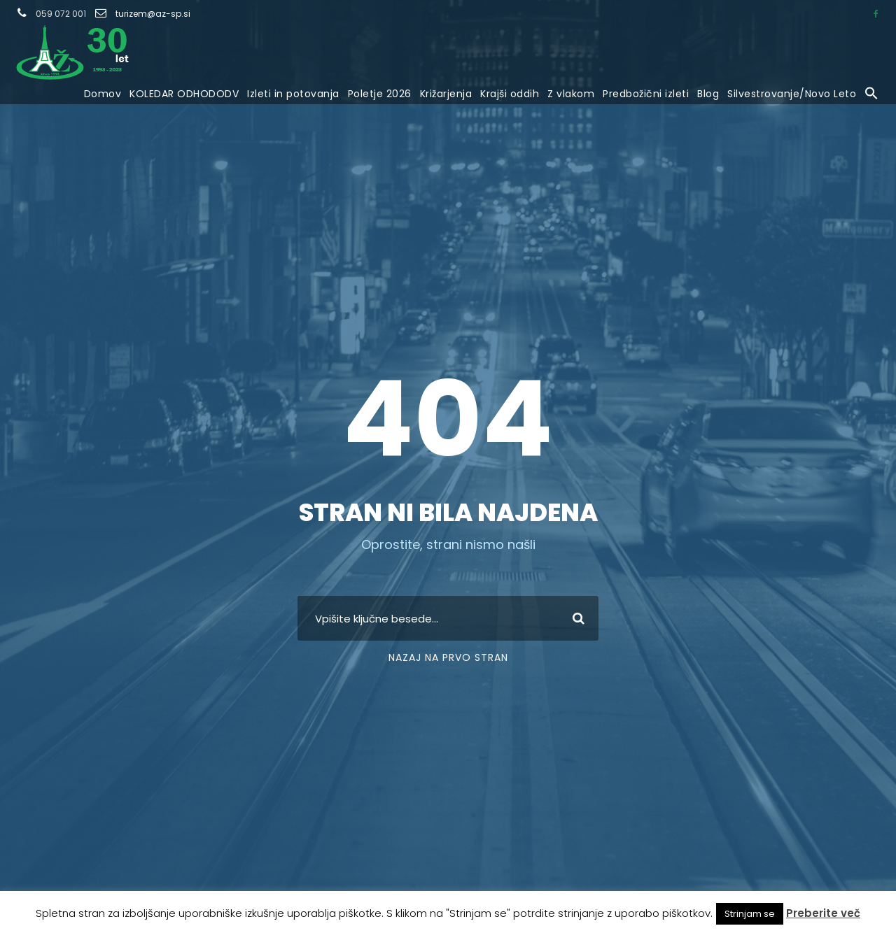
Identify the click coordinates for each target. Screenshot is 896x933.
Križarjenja (446, 94)
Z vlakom (570, 94)
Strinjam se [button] (749, 913)
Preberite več (823, 913)
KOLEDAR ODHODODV (184, 94)
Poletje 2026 (380, 94)
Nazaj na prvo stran (448, 657)
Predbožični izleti (646, 94)
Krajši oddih (509, 94)
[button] (871, 94)
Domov (103, 94)
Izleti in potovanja (293, 94)
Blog (708, 94)
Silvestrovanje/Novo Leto (791, 94)
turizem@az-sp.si (152, 14)
